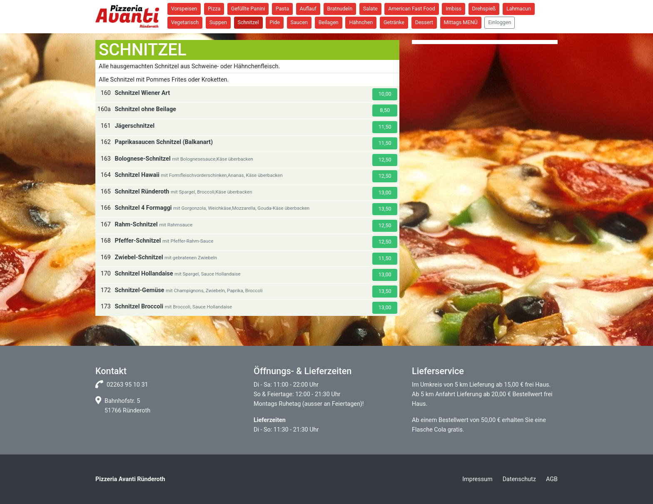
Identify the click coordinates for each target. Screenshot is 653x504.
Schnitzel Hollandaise (144, 273)
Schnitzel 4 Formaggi (143, 207)
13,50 (385, 209)
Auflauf (308, 8)
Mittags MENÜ (461, 22)
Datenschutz (519, 479)
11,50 (385, 127)
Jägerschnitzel (135, 125)
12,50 (385, 159)
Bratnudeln (340, 8)
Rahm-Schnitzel (136, 224)
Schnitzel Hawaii (137, 175)
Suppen (218, 22)
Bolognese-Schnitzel (142, 158)
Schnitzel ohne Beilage (145, 109)
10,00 (385, 94)
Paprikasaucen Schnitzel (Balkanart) (163, 142)
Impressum (477, 479)
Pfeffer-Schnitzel (138, 240)
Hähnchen (361, 22)
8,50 (385, 110)
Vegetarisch (185, 22)
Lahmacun (518, 8)
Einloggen (499, 22)
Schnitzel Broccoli (139, 306)
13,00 (385, 192)
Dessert (424, 22)
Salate (370, 8)
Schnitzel (248, 22)
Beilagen (329, 22)
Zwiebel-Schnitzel (139, 257)
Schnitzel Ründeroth (142, 191)
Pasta (282, 8)
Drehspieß (484, 8)
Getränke (394, 22)
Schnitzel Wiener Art (142, 93)
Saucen (299, 22)
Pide (274, 22)
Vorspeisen (184, 8)
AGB (552, 479)
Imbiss (453, 8)
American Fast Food (411, 8)
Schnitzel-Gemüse (139, 290)
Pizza (214, 8)
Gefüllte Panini (248, 8)
